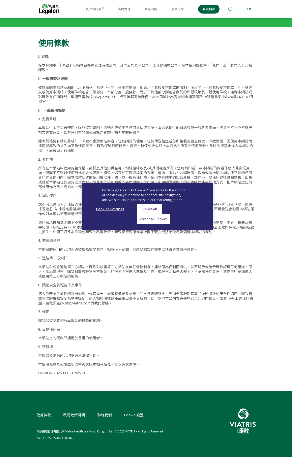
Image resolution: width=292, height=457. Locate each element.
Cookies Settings (110, 209)
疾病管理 (124, 9)
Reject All (150, 209)
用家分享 (177, 9)
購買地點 (208, 9)
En (249, 9)
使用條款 (43, 415)
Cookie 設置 (134, 415)
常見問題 (150, 9)
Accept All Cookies (153, 219)
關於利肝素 (94, 9)
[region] (147, 206)
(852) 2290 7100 (106, 96)
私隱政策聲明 (74, 415)
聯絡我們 (104, 415)
